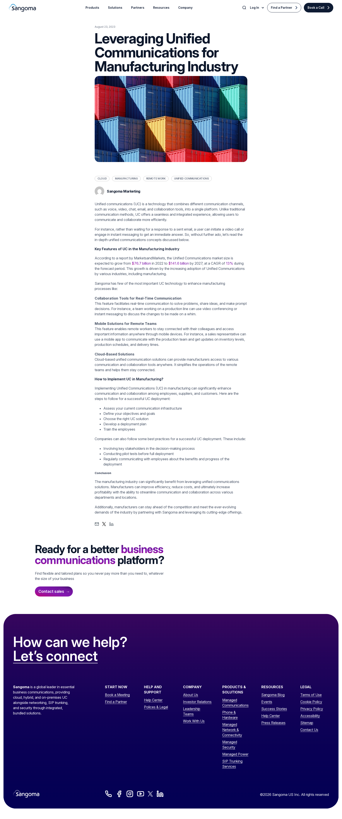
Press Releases (273, 723)
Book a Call (316, 7)
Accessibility (310, 716)
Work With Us (194, 721)
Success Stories (274, 709)
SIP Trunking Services (232, 764)
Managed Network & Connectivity (232, 729)
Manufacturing (126, 178)
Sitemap (306, 723)
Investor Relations (197, 702)
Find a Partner (281, 7)
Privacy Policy (311, 709)
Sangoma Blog (273, 695)
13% (229, 263)
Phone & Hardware (230, 715)
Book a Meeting (117, 695)
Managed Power (235, 754)
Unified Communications (191, 178)
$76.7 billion (141, 263)
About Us (190, 695)
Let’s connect (55, 656)
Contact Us (309, 730)
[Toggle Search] (244, 7)
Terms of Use (311, 695)
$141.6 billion (178, 263)
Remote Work (156, 178)
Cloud (102, 178)
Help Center (153, 700)
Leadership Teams (191, 711)
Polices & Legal (156, 707)
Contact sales (51, 591)
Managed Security (229, 744)
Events (266, 702)
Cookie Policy (311, 702)
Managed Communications (235, 702)
